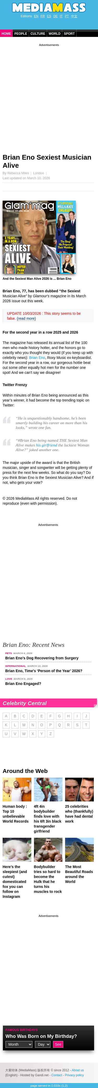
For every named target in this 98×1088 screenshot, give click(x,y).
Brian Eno (37, 358)
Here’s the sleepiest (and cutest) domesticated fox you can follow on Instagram (15, 882)
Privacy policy (74, 1075)
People (20, 34)
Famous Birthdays (21, 1030)
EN (36, 16)
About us (78, 1070)
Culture (38, 34)
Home (6, 34)
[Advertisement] (49, 97)
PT (67, 16)
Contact (56, 1075)
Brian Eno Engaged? (23, 684)
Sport (69, 34)
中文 (74, 16)
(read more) (26, 318)
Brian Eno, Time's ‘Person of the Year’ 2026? (43, 671)
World (54, 34)
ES (49, 16)
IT (61, 16)
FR (43, 16)
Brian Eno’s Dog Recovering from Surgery (41, 658)
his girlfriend (46, 445)
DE (55, 16)
